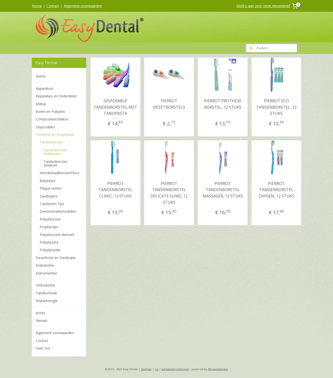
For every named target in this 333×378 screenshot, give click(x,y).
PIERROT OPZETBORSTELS (169, 104)
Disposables (45, 127)
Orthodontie (45, 285)
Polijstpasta (49, 242)
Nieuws (42, 320)
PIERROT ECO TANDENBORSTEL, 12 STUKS (276, 107)
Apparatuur (44, 88)
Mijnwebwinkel (218, 369)
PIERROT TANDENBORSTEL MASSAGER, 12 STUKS (222, 190)
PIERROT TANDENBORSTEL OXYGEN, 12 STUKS (276, 190)
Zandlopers (49, 196)
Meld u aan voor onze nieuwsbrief (263, 5)
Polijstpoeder (50, 250)
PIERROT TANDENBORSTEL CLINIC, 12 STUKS (115, 190)
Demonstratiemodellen (58, 211)
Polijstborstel (50, 219)
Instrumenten (46, 273)
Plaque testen (50, 188)
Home (37, 5)
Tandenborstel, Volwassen (56, 152)
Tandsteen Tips (52, 203)
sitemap (146, 369)
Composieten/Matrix (52, 119)
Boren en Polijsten (50, 111)
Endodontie (45, 265)
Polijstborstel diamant (57, 234)
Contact (53, 5)
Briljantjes (48, 180)
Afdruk (41, 104)
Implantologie (47, 300)
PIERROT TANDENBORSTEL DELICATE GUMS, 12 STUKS (169, 193)
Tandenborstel (51, 142)
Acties (40, 313)
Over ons (43, 348)
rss (156, 369)
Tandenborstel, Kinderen (56, 163)
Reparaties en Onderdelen (56, 96)
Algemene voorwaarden (83, 5)
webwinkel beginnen (175, 369)
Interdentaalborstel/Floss (59, 172)
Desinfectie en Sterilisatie (56, 257)
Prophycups (49, 226)
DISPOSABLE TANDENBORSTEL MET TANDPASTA (115, 107)
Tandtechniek (46, 293)
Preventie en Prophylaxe (55, 134)
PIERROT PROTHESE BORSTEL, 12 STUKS (222, 104)
